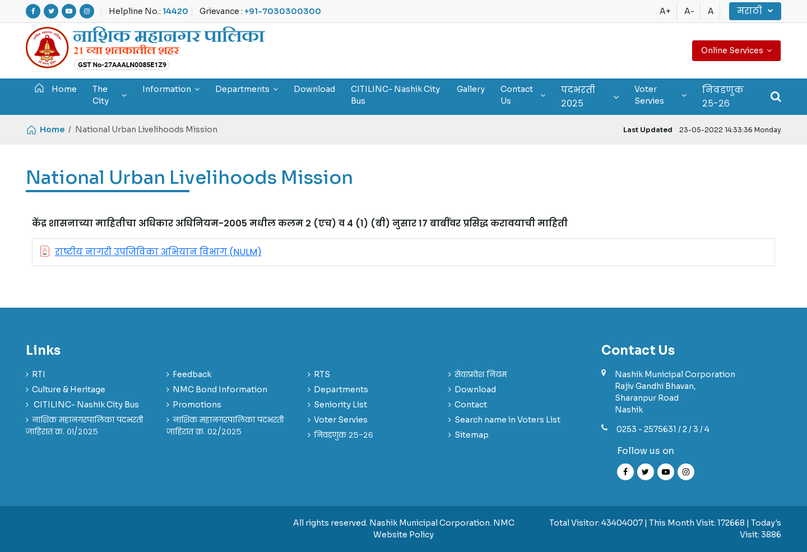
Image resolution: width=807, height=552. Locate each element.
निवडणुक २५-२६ (723, 97)
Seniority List (340, 405)
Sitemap (471, 435)
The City (109, 95)
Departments (246, 89)
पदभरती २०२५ (589, 97)
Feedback (192, 374)
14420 (175, 11)
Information (171, 89)
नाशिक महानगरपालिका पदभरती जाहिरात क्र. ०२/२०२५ (225, 425)
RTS (322, 374)
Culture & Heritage (68, 389)
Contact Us (522, 95)
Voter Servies (660, 95)
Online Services (736, 50)
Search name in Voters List (507, 420)
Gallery (471, 89)
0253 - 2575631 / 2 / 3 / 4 (662, 429)
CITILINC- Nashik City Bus (395, 95)
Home (55, 88)
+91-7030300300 (282, 11)
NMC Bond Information (220, 389)
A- (689, 11)
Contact (470, 405)
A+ (665, 11)
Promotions (197, 405)
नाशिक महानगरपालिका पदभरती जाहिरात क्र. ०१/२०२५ (84, 425)
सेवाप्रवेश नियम (480, 374)
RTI (38, 374)
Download (314, 89)
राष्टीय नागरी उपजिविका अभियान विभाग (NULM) (158, 251)
